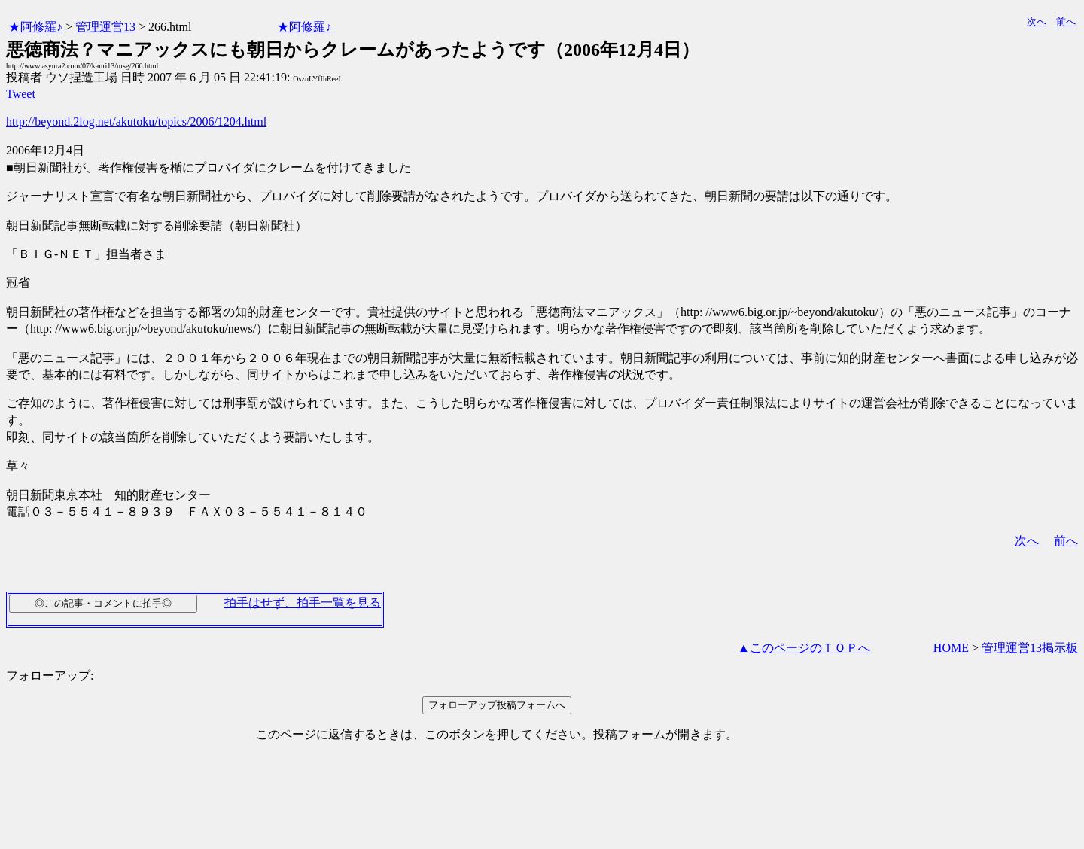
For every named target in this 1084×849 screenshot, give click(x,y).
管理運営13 (105, 26)
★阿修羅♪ (35, 26)
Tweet (20, 93)
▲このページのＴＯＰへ (804, 647)
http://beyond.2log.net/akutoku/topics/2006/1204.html (136, 121)
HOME (951, 647)
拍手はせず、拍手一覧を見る (302, 602)
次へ (1036, 21)
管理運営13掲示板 (1030, 647)
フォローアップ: (49, 675)
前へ (1066, 21)
